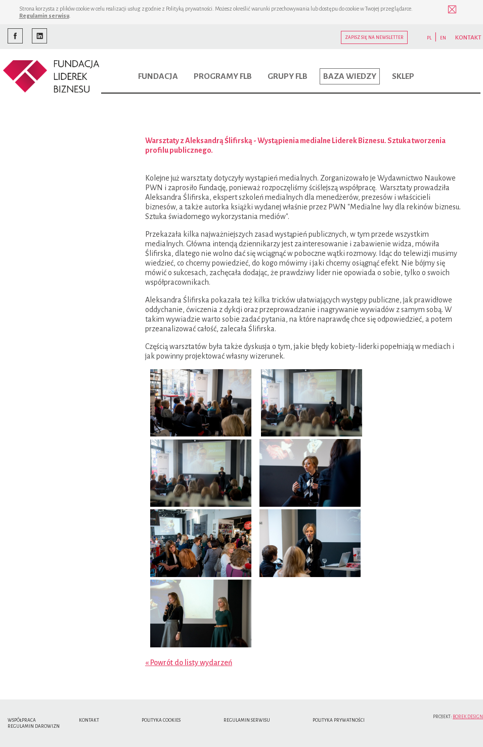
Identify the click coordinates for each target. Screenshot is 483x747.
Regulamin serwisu (44, 16)
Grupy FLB (288, 76)
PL (429, 37)
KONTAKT (468, 37)
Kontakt (89, 720)
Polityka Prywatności (339, 720)
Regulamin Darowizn (34, 726)
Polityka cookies (161, 720)
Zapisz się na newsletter (374, 37)
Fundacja (158, 76)
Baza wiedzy (349, 76)
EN (443, 37)
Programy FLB (223, 76)
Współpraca (22, 720)
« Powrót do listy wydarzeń (188, 662)
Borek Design (468, 716)
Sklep (403, 76)
